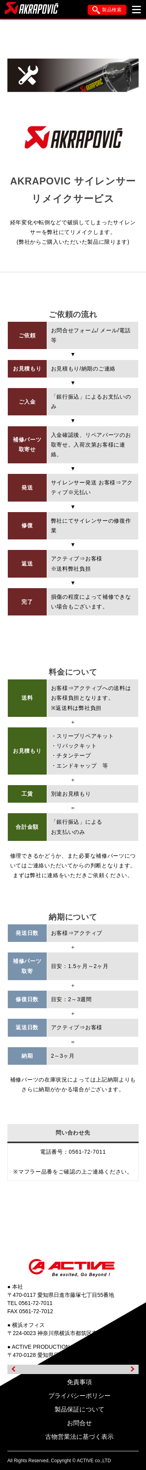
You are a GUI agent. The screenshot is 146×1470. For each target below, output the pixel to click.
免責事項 (79, 1382)
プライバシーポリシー (79, 1395)
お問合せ (79, 1423)
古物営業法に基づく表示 (79, 1436)
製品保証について (79, 1409)
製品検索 (107, 10)
